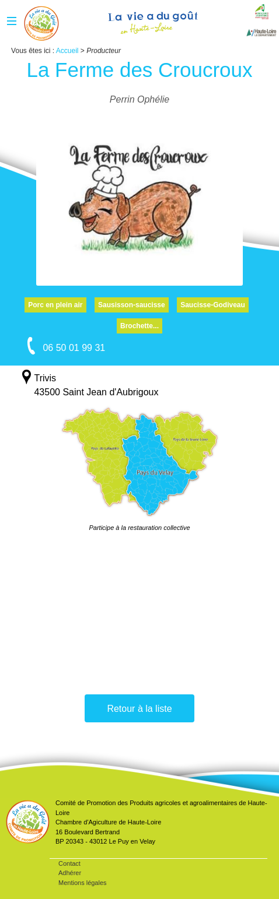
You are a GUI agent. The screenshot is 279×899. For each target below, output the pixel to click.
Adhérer (69, 872)
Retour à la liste (139, 709)
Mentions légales (82, 882)
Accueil (41, 23)
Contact (69, 863)
